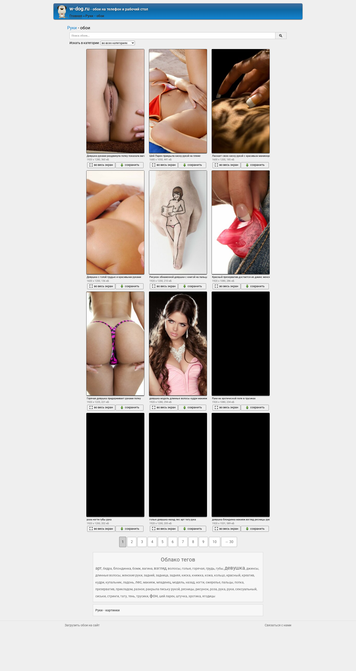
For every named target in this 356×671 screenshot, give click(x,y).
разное (139, 589)
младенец (163, 582)
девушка (235, 568)
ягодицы (208, 596)
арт (98, 568)
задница (162, 575)
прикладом (124, 589)
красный (233, 575)
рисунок (202, 589)
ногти (200, 582)
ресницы (187, 589)
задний (149, 575)
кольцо (219, 575)
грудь (210, 568)
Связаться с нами (278, 625)
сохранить (129, 165)
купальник (114, 582)
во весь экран (101, 165)
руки (230, 589)
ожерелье (213, 582)
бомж (136, 568)
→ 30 (229, 542)
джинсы (252, 568)
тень (131, 596)
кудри (99, 582)
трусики (142, 596)
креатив (248, 575)
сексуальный (246, 589)
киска (186, 575)
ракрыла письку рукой (163, 589)
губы (219, 568)
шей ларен (167, 596)
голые (186, 568)
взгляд (160, 568)
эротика (194, 596)
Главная (75, 16)
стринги (113, 596)
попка (239, 582)
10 (215, 542)
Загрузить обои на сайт (82, 625)
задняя (175, 575)
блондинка (122, 568)
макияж (149, 582)
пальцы (227, 582)
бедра (107, 568)
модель (178, 582)
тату (123, 596)
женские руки (132, 575)
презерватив (104, 589)
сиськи (100, 596)
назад (190, 582)
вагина (147, 568)
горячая (198, 568)
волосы (174, 568)
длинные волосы (108, 575)
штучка (181, 596)
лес (138, 582)
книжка (197, 575)
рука (221, 589)
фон (154, 595)
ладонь (128, 582)
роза (213, 589)
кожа (209, 575)
